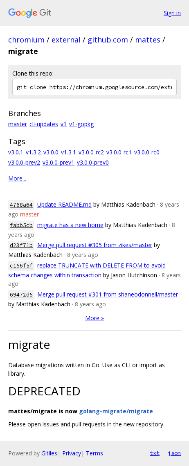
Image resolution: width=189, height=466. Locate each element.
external (66, 40)
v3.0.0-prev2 (24, 162)
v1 (64, 124)
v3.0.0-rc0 (147, 152)
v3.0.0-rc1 (119, 152)
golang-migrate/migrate (116, 411)
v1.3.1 (68, 152)
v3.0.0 (51, 152)
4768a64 (21, 204)
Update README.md (64, 204)
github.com (108, 40)
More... (17, 178)
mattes (147, 40)
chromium (26, 40)
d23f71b (21, 245)
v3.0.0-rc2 (91, 152)
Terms (94, 453)
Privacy (71, 453)
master (17, 124)
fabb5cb (21, 225)
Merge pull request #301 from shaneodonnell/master (107, 294)
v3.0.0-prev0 (93, 162)
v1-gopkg (81, 124)
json (174, 453)
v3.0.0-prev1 (58, 162)
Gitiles (49, 453)
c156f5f (21, 265)
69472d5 (21, 294)
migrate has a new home (70, 225)
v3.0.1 (15, 152)
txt (155, 453)
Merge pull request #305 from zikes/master (94, 245)
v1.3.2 (33, 152)
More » (94, 318)
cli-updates (43, 124)
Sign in (172, 13)
